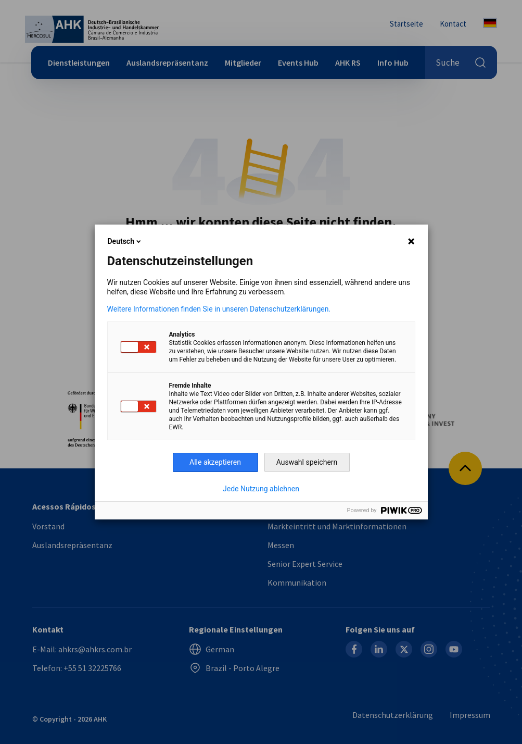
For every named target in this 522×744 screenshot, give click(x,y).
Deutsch (125, 241)
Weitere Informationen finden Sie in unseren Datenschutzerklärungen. (219, 309)
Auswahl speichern (307, 462)
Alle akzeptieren (215, 462)
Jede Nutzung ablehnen (261, 489)
